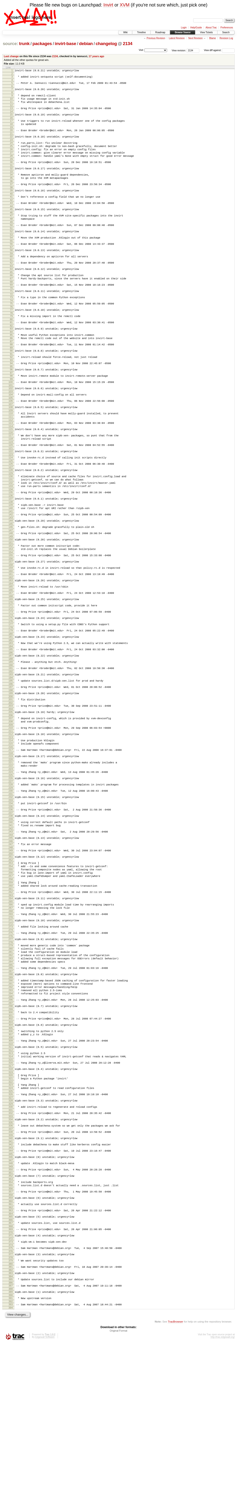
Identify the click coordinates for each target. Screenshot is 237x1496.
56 (11, 266)
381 (11, 1414)
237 (11, 902)
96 (11, 406)
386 (11, 1432)
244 (11, 927)
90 (11, 385)
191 (11, 740)
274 (11, 1035)
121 (11, 494)
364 (11, 1355)
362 (11, 1348)
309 (11, 1161)
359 (11, 1337)
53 (11, 256)
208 (11, 800)
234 (11, 891)
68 (11, 308)
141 (11, 566)
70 (11, 315)
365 (11, 1358)
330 (11, 1236)
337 (11, 1261)
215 (11, 825)
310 (11, 1165)
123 (11, 501)
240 (11, 912)
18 (11, 131)
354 (11, 1320)
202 (11, 779)
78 (11, 343)
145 (11, 580)
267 (11, 1010)
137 (11, 551)
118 (11, 484)
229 (11, 874)
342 (11, 1278)
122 (11, 497)
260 (11, 986)
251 (11, 951)
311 (11, 1168)
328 (11, 1229)
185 (11, 719)
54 (11, 259)
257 (11, 974)
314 (11, 1179)
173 (11, 677)
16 (11, 124)
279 (11, 1052)
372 (11, 1383)
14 (11, 117)
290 (11, 1093)
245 (11, 930)
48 (11, 238)
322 (11, 1208)
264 (11, 1000)
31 (11, 178)
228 (11, 870)
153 (11, 608)
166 (11, 654)
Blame (212, 38)
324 (11, 1215)
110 (11, 455)
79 (11, 346)
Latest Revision (176, 38)
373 (11, 1386)
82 (11, 357)
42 (11, 217)
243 (11, 923)
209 (11, 804)
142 (11, 569)
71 (11, 318)
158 (11, 626)
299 (11, 1127)
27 (11, 163)
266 (11, 1007)
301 (11, 1134)
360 (11, 1341)
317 (11, 1190)
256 (11, 970)
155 (11, 615)
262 (11, 993)
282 (11, 1064)
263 (11, 997)
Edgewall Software (44, 1489)
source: (10, 43)
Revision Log (226, 38)
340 (11, 1271)
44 (11, 224)
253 (11, 958)
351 (11, 1310)
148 (11, 590)
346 (11, 1292)
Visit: (141, 50)
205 (11, 789)
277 (11, 1045)
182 (11, 709)
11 (11, 106)
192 (11, 744)
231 (11, 881)
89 (11, 382)
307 (11, 1154)
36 (11, 196)
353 (11, 1317)
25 (11, 155)
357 (11, 1330)
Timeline (141, 32)
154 (11, 612)
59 (11, 277)
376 (11, 1397)
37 (11, 199)
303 (11, 1141)
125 (11, 508)
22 (11, 145)
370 (11, 1376)
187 (11, 726)
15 (11, 120)
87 (11, 375)
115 (11, 473)
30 (11, 174)
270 (11, 1021)
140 (11, 562)
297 (11, 1120)
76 (11, 336)
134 (11, 541)
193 (11, 747)
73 (11, 325)
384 (11, 1425)
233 (11, 888)
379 (11, 1407)
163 (11, 643)
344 (11, 1285)
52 (11, 252)
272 (11, 1028)
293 (11, 1105)
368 (11, 1369)
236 (11, 898)
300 (11, 1130)
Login (184, 27)
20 (11, 138)
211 (11, 811)
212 (11, 814)
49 (11, 242)
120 (11, 491)
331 (11, 1240)
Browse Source (182, 32)
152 (11, 604)
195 (11, 754)
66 (11, 301)
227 (11, 867)
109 (11, 452)
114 (11, 470)
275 (11, 1038)
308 (11, 1158)
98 (11, 413)
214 (11, 821)
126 (11, 511)
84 (11, 364)
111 (11, 459)
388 (11, 1439)
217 (11, 832)
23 (11, 148)
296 (11, 1116)
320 (11, 1200)
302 (11, 1137)
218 (11, 836)
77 (11, 339)
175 (11, 684)
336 (11, 1257)
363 (11, 1351)
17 (11, 127)
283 (11, 1068)
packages (42, 43)
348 (11, 1299)
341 (11, 1275)
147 (11, 587)
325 (11, 1219)
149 (11, 594)
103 (11, 431)
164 (11, 647)
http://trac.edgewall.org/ (223, 1489)
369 (11, 1372)
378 (11, 1404)
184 (11, 716)
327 (11, 1226)
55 (11, 263)
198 (11, 765)
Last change (11, 56)
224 (11, 857)
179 (11, 698)
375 (11, 1393)
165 (11, 650)
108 (11, 448)
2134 (127, 43)
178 (11, 695)
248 (11, 941)
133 (11, 537)
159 (11, 629)
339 (11, 1268)
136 (11, 548)
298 (11, 1123)
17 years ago (96, 56)
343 (11, 1282)
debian (86, 43)
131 (11, 529)
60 (11, 280)
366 (11, 1362)
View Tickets (206, 32)
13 (11, 113)
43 (11, 220)
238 (11, 905)
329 (11, 1233)
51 (11, 249)
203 (11, 782)
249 (11, 944)
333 (11, 1247)
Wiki (125, 32)
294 (11, 1109)
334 (11, 1250)
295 (11, 1113)
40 (11, 210)
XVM (124, 4)
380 (11, 1411)
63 (11, 291)
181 (11, 705)
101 (11, 424)
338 (11, 1264)
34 (11, 188)
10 (11, 102)
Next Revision (195, 38)
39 (11, 206)
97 (11, 410)
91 (11, 389)
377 (11, 1400)
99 (11, 417)
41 (11, 213)
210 (11, 807)
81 (11, 353)
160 (11, 633)
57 (11, 270)
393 (11, 1456)
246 (11, 934)
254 (11, 962)
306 (11, 1151)
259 (11, 982)
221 (11, 846)
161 (11, 636)
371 (11, 1379)
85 (11, 367)
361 (11, 1344)
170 (11, 667)
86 (11, 371)
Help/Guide (196, 27)
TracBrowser (175, 1474)
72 (11, 322)
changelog (106, 43)
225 (11, 860)
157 (11, 622)
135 (11, 544)
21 (11, 141)
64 (11, 294)
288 (11, 1086)
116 (11, 477)
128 (11, 518)
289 (11, 1090)
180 (11, 702)
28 (11, 167)
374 (11, 1390)
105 (11, 438)
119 (11, 488)
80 (11, 350)
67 (11, 305)
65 (11, 298)
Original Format (118, 1483)
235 (11, 895)
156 (11, 619)
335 (11, 1254)
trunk (24, 43)
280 (11, 1056)
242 (11, 920)
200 (11, 772)
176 (11, 688)
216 (11, 829)
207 (11, 796)
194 (11, 751)
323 (11, 1211)
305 (11, 1147)
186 (11, 723)
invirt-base (65, 43)
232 (11, 884)
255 (11, 966)
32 (11, 181)
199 (11, 768)
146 (11, 583)
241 (11, 916)
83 (11, 360)
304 (11, 1144)
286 (11, 1079)
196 (11, 758)
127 (11, 515)
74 (11, 329)
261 (11, 990)
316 (11, 1186)
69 (11, 311)
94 (11, 399)
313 (11, 1175)
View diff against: (219, 50)
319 (11, 1197)
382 (11, 1418)
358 (11, 1334)
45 (11, 227)
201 (11, 775)
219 (11, 839)
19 (11, 135)
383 (11, 1421)
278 (11, 1049)
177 (11, 691)
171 (11, 671)
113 (11, 466)
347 (11, 1296)
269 (11, 1017)
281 (11, 1060)
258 (11, 978)
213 (11, 818)
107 (11, 445)
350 (11, 1306)
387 (11, 1435)
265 (11, 1004)
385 (11, 1428)
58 (11, 273)
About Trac (211, 27)
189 (11, 733)
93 (11, 396)
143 (11, 573)
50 (11, 245)
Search (226, 32)
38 (11, 203)
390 (11, 1446)
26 (11, 159)
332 (11, 1243)
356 (11, 1327)
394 (11, 1460)
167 (11, 657)
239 (11, 909)
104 (11, 434)
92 (11, 392)
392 (11, 1453)
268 (11, 1014)
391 (11, 1449)
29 (11, 171)
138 (11, 555)
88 (11, 378)
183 (11, 712)
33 (11, 185)
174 (11, 681)
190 (11, 737)
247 (11, 937)
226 (11, 863)
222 (11, 850)
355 (11, 1324)
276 (11, 1042)
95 (11, 403)
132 (11, 533)
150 (11, 597)
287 (11, 1083)
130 (11, 525)
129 (11, 522)
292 (11, 1101)
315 (11, 1183)
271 (11, 1024)
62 (11, 287)
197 (11, 761)
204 (11, 786)
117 (11, 480)
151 (11, 601)
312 (11, 1172)
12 (11, 110)
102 (11, 427)
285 (11, 1076)
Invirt (108, 4)
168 (11, 661)
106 (11, 441)
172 (11, 674)
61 (11, 284)
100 (11, 420)
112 (11, 463)
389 (11, 1442)
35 (11, 192)
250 (11, 948)
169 (11, 664)
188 (11, 730)
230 (11, 877)
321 (11, 1204)
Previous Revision (156, 38)
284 (11, 1072)
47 (11, 234)
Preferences (227, 27)
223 (11, 854)
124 (11, 504)
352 (11, 1313)
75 (11, 332)
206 (11, 793)
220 (11, 843)
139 (11, 558)
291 (11, 1097)
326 (11, 1222)
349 (11, 1303)
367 (11, 1365)
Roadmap (160, 32)
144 (11, 576)
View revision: (179, 50)
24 (11, 151)
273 (11, 1031)
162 (11, 640)
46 (11, 231)
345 (11, 1289)
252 (11, 955)
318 (11, 1193)
